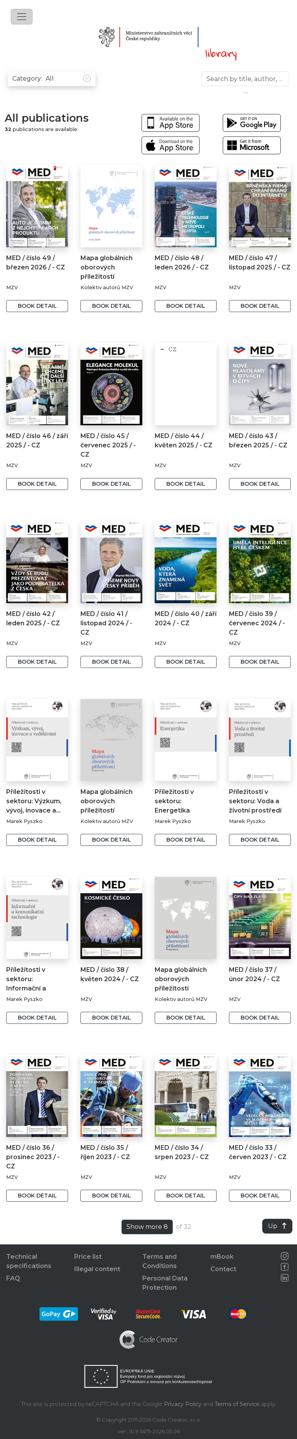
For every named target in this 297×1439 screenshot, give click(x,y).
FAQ (13, 1278)
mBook (222, 1256)
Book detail (37, 305)
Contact (223, 1269)
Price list (88, 1256)
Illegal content (97, 1269)
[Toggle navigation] (21, 16)
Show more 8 (147, 1226)
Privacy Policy (182, 1404)
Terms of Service (237, 1404)
